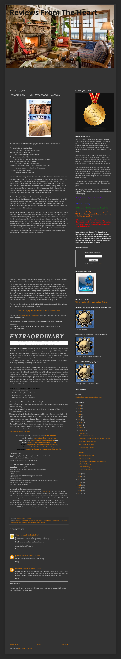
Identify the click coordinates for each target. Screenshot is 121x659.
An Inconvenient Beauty (86, 447)
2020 (79, 417)
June (81, 422)
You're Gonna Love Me (86, 455)
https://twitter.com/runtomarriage (42, 447)
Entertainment (47, 520)
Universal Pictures (39, 522)
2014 (79, 482)
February (82, 430)
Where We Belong (85, 464)
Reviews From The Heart (53, 12)
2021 (79, 414)
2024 (79, 406)
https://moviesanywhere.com (20, 431)
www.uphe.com (50, 436)
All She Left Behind (85, 458)
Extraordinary (55, 520)
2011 (79, 491)
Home (39, 645)
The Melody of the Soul (86, 436)
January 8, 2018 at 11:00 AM (30, 535)
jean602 (18, 556)
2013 (79, 485)
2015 (79, 479)
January (82, 433)
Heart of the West (84, 450)
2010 (79, 493)
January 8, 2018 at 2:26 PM (32, 568)
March (81, 428)
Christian (17, 520)
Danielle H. (19, 568)
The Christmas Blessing (86, 444)
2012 (79, 488)
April (81, 425)
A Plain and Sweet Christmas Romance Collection (95, 438)
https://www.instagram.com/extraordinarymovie (43, 449)
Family (62, 520)
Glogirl (17, 535)
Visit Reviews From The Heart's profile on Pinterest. (91, 302)
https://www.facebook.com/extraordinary (42, 444)
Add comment (15, 583)
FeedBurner (97, 264)
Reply (17, 549)
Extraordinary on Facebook (28, 315)
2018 (79, 420)
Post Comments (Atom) (25, 648)
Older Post (64, 645)
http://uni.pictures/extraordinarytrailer (42, 442)
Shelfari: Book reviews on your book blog (88, 397)
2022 (79, 411)
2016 (79, 477)
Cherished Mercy (84, 467)
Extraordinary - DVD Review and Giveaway (93, 461)
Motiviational (30, 522)
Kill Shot (81, 453)
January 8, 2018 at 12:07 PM (30, 556)
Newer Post (14, 645)
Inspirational (22, 522)
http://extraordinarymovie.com (44, 438)
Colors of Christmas (85, 469)
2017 (79, 474)
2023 (79, 408)
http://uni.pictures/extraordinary (42, 440)
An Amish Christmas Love (87, 441)
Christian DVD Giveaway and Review (31, 520)
